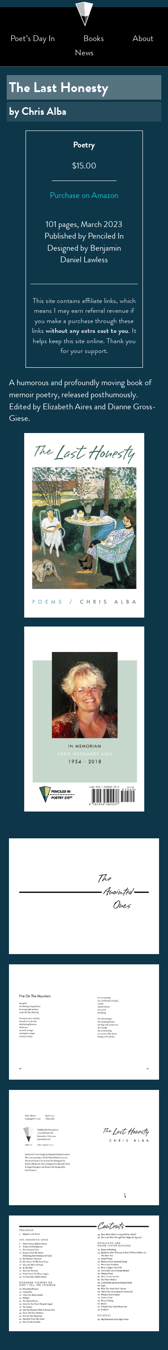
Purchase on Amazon (84, 195)
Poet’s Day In (32, 38)
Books (93, 38)
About (143, 38)
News (84, 53)
